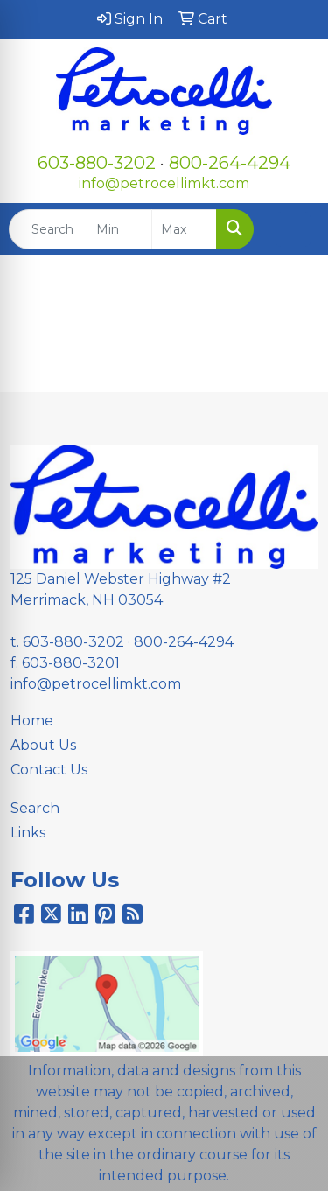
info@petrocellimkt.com (164, 183)
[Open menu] (293, 229)
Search (34, 808)
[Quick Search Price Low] (119, 229)
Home (31, 720)
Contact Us (48, 769)
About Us (43, 745)
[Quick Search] (48, 229)
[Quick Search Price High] (184, 229)
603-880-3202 (97, 162)
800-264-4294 (229, 162)
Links (27, 832)
